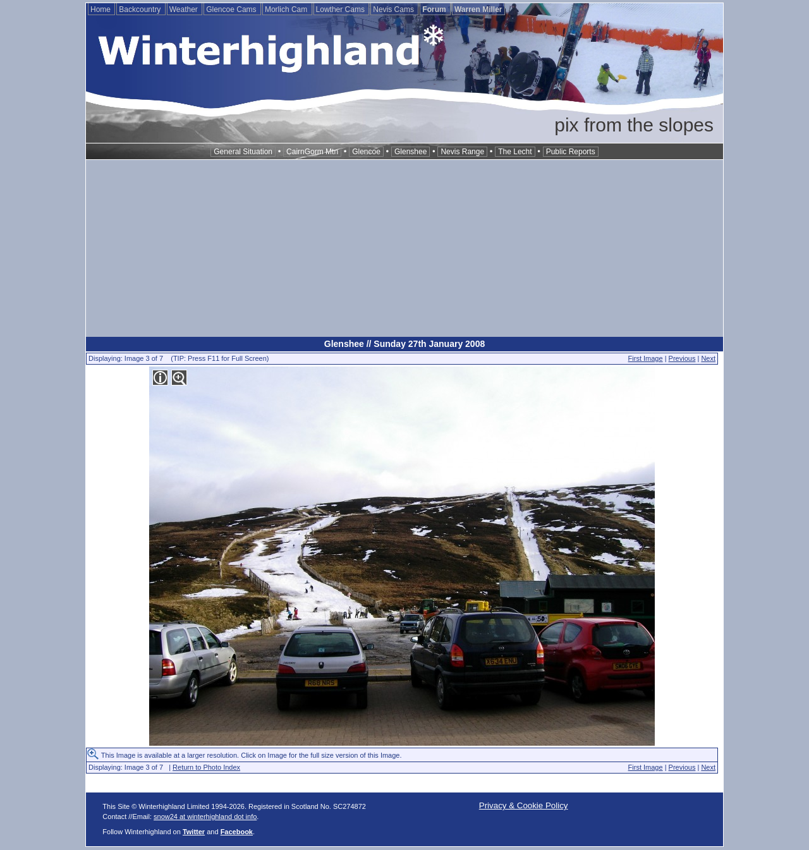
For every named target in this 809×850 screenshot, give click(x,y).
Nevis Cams (394, 9)
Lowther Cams (341, 9)
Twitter (194, 831)
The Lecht (515, 151)
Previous (682, 358)
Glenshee (410, 151)
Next (708, 358)
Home (101, 9)
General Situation (243, 151)
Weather (184, 9)
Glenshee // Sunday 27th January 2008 (404, 344)
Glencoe (366, 151)
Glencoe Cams (232, 9)
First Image (645, 358)
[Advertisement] (404, 248)
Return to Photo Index (206, 767)
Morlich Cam (287, 9)
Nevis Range (462, 151)
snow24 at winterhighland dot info (205, 816)
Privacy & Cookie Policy (523, 805)
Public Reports (570, 151)
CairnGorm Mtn (312, 151)
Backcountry (140, 9)
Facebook (237, 831)
